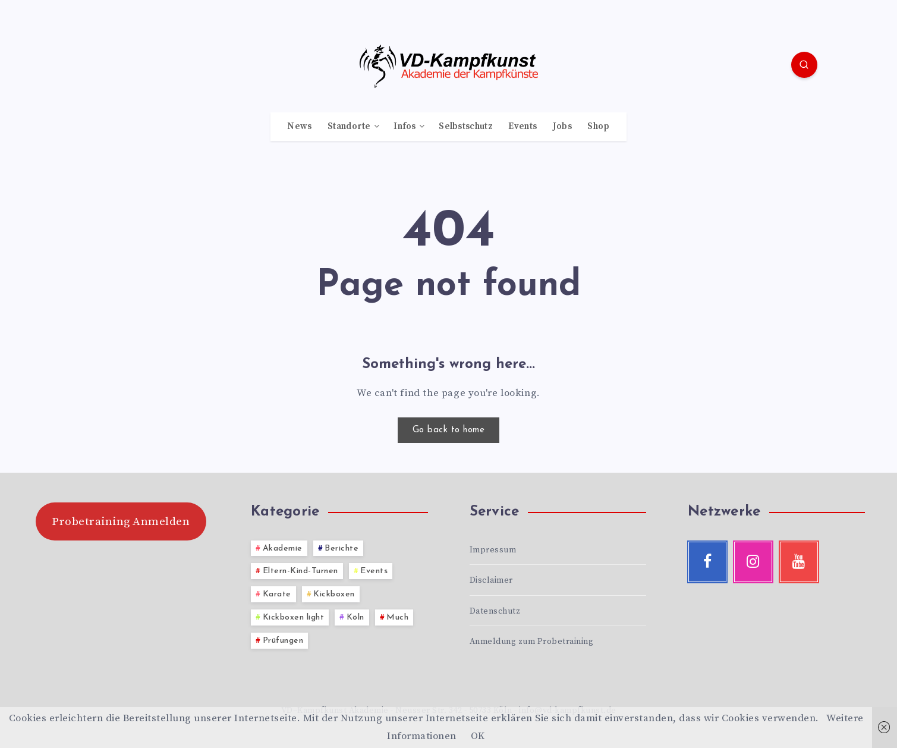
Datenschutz (495, 611)
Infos (405, 126)
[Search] (804, 65)
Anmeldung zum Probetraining (532, 641)
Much (397, 617)
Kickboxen (334, 594)
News (299, 126)
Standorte (349, 126)
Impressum (493, 550)
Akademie (283, 548)
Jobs (562, 126)
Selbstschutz (466, 126)
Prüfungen (283, 640)
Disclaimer (491, 580)
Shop (598, 126)
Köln (355, 617)
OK (478, 736)
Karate (277, 594)
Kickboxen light (294, 617)
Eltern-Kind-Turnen (300, 571)
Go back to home (449, 430)
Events (522, 126)
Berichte (341, 548)
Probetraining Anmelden (121, 521)
